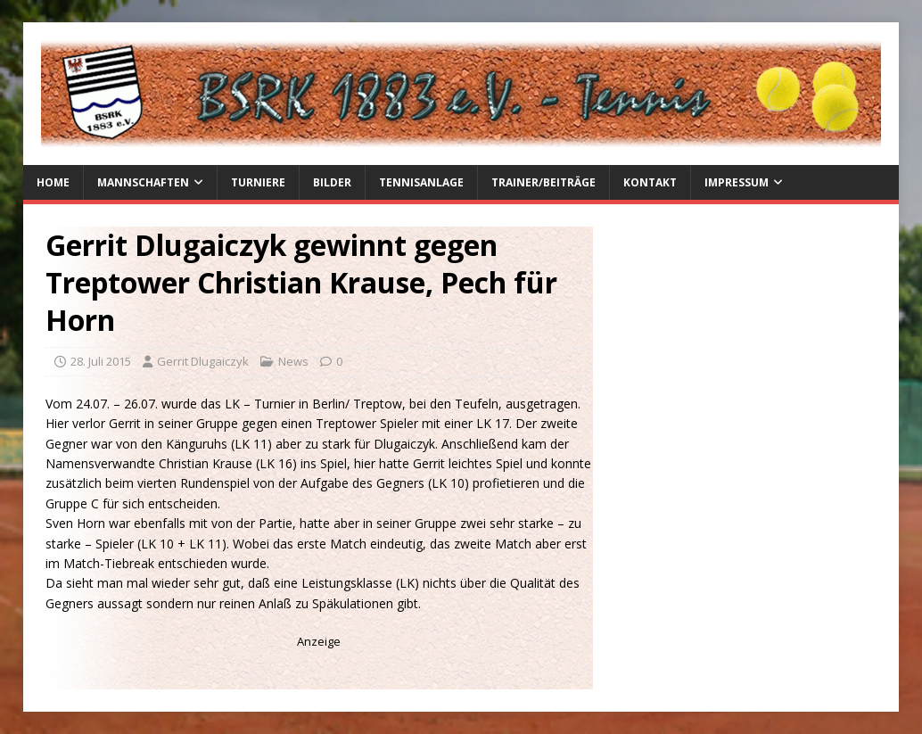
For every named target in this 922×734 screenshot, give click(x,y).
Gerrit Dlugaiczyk (203, 361)
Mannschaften (143, 182)
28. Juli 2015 (100, 361)
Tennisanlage (421, 182)
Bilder (332, 182)
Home (53, 182)
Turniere (258, 182)
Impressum (736, 182)
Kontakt (650, 182)
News (293, 361)
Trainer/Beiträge (543, 182)
